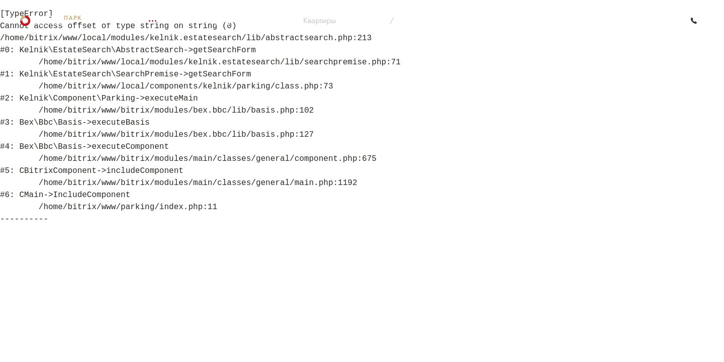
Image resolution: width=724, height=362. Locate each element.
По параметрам (428, 20)
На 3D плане (363, 20)
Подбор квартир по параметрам (229, 20)
